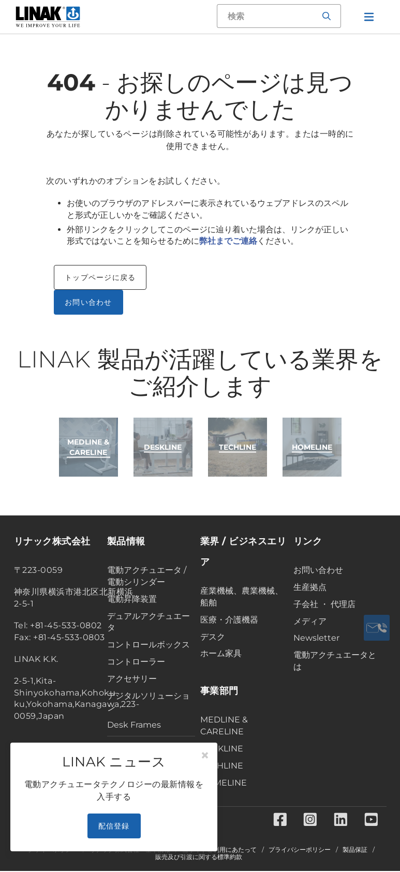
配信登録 (114, 826)
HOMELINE (223, 783)
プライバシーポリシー (300, 850)
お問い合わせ (88, 302)
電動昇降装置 (132, 599)
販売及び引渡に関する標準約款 (198, 858)
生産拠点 (310, 587)
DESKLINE (221, 748)
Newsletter (316, 638)
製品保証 (355, 850)
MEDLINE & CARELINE (224, 725)
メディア (310, 621)
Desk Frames (134, 725)
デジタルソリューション (148, 702)
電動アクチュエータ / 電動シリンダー (146, 576)
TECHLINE (221, 766)
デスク (212, 637)
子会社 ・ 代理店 (324, 604)
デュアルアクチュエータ (148, 622)
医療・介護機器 (229, 620)
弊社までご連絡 (228, 241)
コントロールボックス (148, 644)
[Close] (205, 755)
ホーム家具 (221, 653)
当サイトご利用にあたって (219, 850)
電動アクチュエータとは (334, 661)
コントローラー (136, 662)
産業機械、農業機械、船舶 (241, 597)
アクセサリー (132, 679)
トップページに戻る (100, 277)
